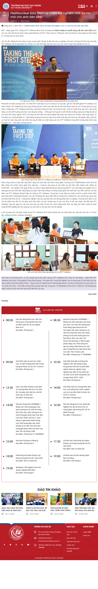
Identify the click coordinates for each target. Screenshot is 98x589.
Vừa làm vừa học (73, 541)
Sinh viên (18, 26)
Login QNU (87, 532)
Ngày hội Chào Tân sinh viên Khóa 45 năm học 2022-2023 (12, 510)
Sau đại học (71, 538)
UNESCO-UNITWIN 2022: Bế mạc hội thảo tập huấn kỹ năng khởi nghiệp (36, 510)
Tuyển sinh (71, 545)
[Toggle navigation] (91, 6)
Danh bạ (86, 535)
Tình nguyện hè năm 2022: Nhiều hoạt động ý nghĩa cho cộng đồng (61, 510)
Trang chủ (6, 26)
